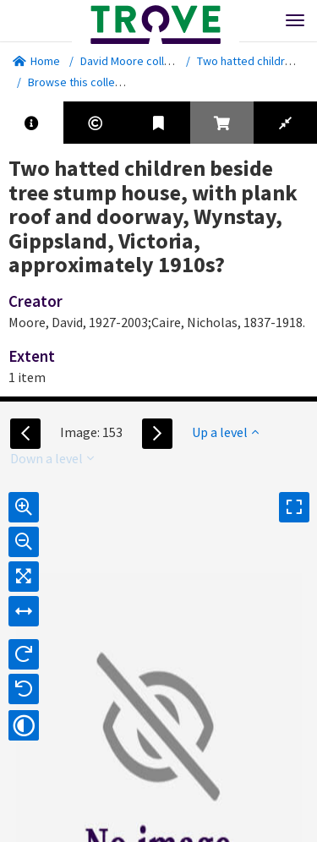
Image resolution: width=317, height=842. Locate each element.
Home (36, 60)
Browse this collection (90, 82)
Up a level (225, 432)
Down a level (52, 458)
